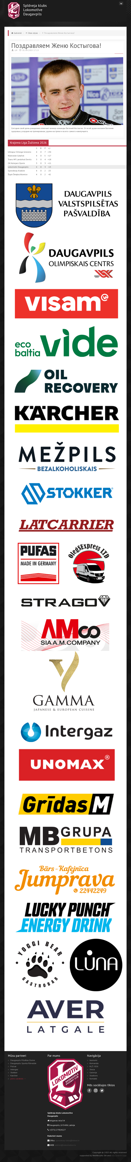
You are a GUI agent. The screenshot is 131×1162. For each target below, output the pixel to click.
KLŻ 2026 (94, 1066)
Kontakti (93, 1078)
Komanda (94, 1063)
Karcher (14, 1075)
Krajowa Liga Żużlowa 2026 (28, 142)
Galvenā (17, 33)
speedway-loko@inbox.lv (67, 1140)
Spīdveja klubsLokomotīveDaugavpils (35, 9)
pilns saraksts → (18, 1078)
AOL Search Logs (119, 1155)
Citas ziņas (33, 33)
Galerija (93, 1072)
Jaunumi (93, 1060)
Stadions (94, 1075)
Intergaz (14, 1069)
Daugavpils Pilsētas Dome (22, 1060)
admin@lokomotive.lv (65, 1145)
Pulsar (13, 1066)
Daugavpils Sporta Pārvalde (23, 1063)
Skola (92, 1069)
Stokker (13, 1072)
